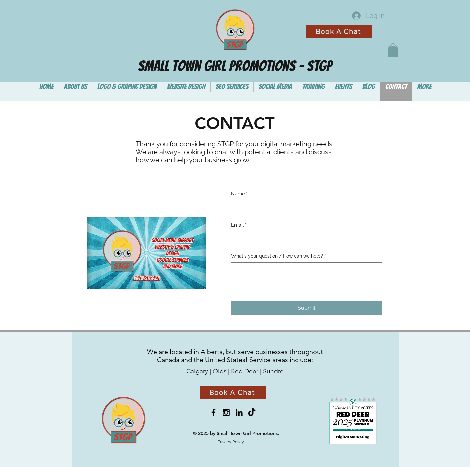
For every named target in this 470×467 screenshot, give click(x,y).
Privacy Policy (231, 442)
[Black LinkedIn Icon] (239, 412)
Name (239, 194)
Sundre (273, 371)
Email (239, 225)
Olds (219, 371)
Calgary (197, 371)
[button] (393, 50)
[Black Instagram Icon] (226, 412)
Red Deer (244, 371)
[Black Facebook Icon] (213, 412)
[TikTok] (252, 412)
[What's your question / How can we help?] (306, 277)
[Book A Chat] (339, 31)
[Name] (304, 207)
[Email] (304, 238)
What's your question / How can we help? (278, 256)
